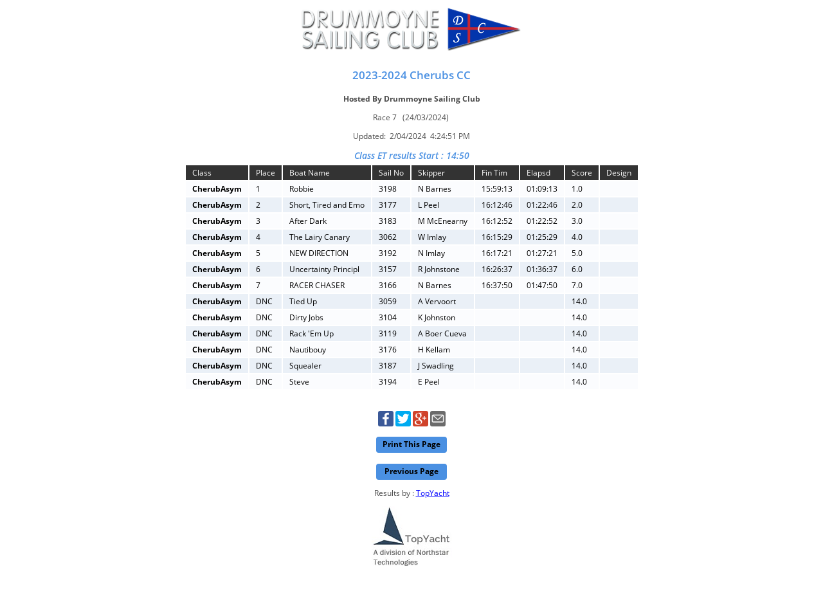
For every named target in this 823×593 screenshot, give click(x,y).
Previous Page (411, 471)
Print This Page (411, 444)
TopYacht (432, 493)
